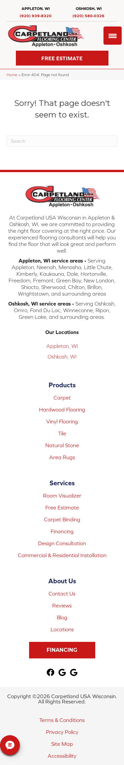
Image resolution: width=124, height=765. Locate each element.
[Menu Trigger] (112, 35)
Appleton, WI (62, 346)
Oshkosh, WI (62, 356)
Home (12, 74)
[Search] (62, 141)
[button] (62, 58)
